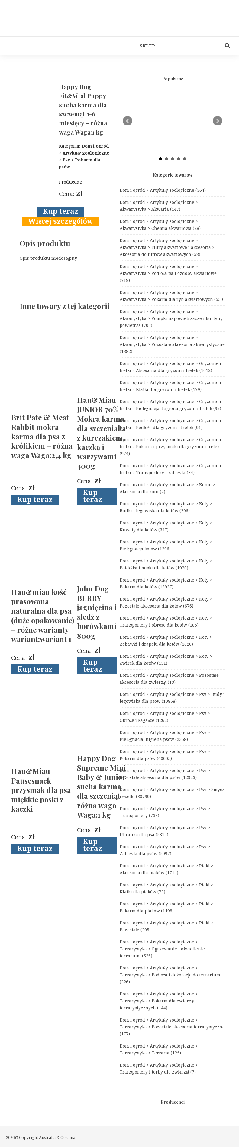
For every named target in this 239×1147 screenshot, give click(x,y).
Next (217, 121)
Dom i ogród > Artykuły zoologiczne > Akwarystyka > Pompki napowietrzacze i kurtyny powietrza (171, 318)
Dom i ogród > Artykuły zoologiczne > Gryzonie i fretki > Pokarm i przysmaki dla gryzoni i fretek (170, 446)
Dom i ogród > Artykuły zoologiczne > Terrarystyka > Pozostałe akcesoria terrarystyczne (172, 1027)
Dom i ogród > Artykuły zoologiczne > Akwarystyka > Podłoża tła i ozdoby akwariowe (168, 273)
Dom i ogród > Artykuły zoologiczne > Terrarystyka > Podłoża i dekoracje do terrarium (170, 975)
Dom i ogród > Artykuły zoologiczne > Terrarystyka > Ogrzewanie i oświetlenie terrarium (162, 949)
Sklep (147, 46)
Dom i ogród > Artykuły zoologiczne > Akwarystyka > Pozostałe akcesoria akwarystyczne (172, 344)
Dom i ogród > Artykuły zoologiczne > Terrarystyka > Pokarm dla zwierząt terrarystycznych (159, 1001)
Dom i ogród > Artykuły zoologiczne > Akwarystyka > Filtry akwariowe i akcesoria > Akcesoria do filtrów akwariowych (167, 247)
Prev (127, 121)
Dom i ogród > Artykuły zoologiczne (163, 190)
